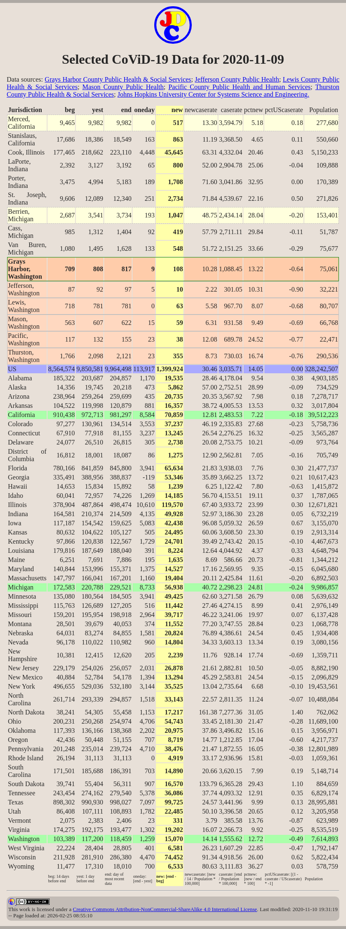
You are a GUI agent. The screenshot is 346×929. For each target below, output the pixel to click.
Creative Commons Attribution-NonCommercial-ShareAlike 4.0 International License (165, 909)
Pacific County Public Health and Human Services (239, 86)
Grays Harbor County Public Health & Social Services (118, 79)
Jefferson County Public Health (237, 79)
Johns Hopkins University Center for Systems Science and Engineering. (213, 94)
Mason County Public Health (123, 86)
